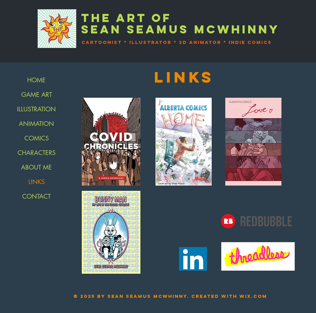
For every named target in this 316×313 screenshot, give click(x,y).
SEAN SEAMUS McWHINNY (180, 29)
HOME (36, 80)
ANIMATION (36, 124)
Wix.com (253, 296)
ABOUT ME (36, 167)
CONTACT (36, 196)
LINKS (36, 182)
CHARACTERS (37, 153)
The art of (126, 18)
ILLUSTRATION (36, 109)
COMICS (36, 138)
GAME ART (36, 95)
